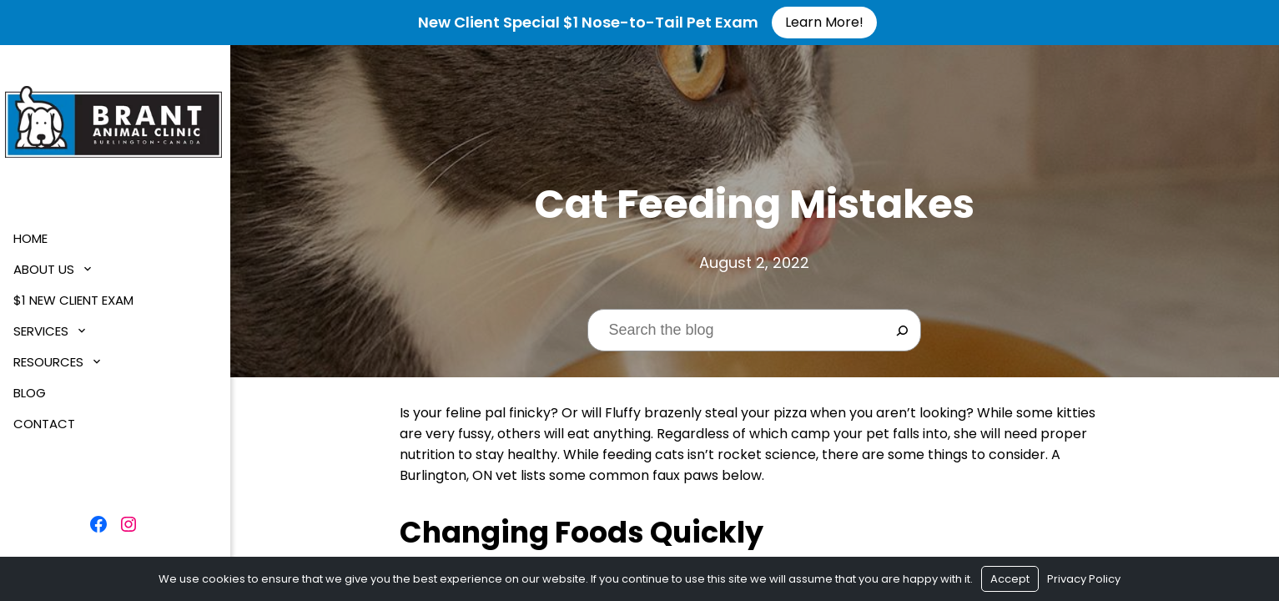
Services (44, 331)
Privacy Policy (1083, 579)
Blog (33, 393)
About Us (47, 269)
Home (34, 238)
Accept (1010, 579)
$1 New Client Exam (77, 300)
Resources (52, 362)
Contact (47, 423)
